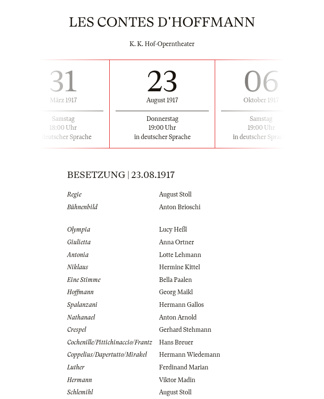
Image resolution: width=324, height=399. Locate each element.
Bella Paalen (175, 279)
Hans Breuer (176, 342)
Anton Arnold (178, 317)
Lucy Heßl (173, 229)
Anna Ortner (176, 242)
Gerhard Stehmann (185, 329)
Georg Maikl (176, 292)
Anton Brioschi (179, 207)
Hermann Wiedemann (189, 354)
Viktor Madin (177, 380)
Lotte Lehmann (180, 254)
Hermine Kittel (179, 267)
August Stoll (175, 194)
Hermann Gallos (181, 304)
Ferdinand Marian (183, 367)
